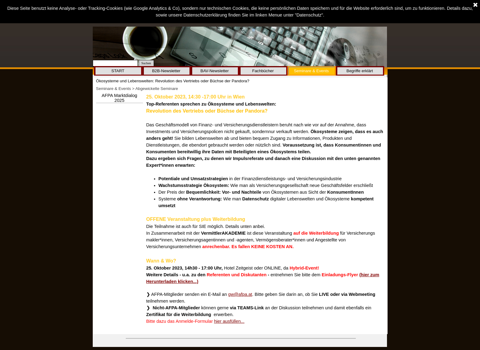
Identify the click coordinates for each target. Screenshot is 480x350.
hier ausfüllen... (229, 321)
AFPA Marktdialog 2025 (119, 98)
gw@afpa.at (240, 294)
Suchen (146, 63)
